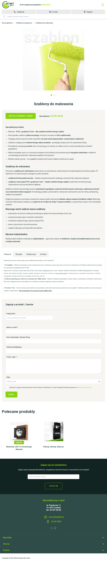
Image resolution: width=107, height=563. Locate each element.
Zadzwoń (20, 12)
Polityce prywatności (85, 387)
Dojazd (89, 12)
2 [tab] (53, 95)
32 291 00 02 (56, 116)
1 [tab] (51, 95)
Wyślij (11, 394)
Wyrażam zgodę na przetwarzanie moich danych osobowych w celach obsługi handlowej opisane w (50, 387)
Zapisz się (53, 486)
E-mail (55, 12)
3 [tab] (55, 95)
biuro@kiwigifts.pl (56, 517)
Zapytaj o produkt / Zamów (21, 116)
